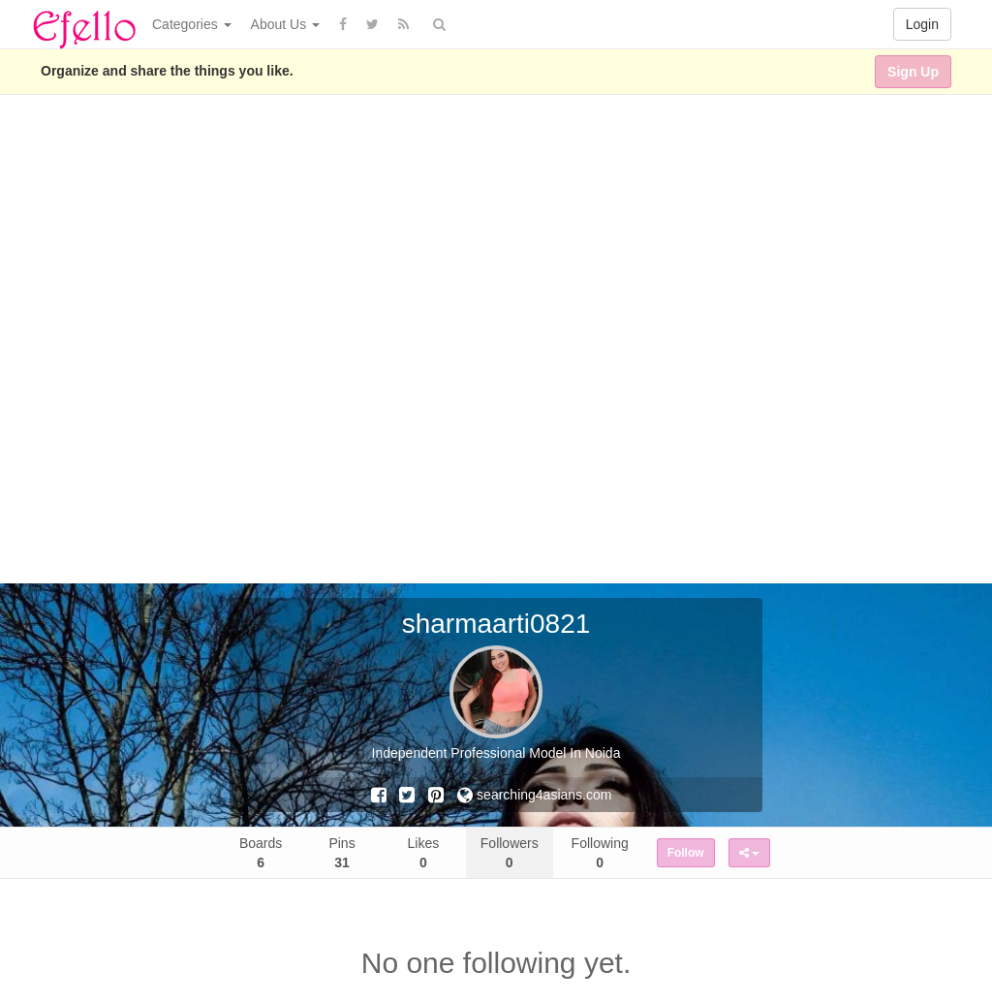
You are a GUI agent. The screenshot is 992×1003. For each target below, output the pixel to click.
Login (922, 24)
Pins (341, 852)
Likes (424, 852)
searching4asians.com (534, 794)
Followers (509, 852)
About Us (285, 24)
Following (600, 852)
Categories (192, 24)
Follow (685, 853)
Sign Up (913, 71)
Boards (260, 852)
